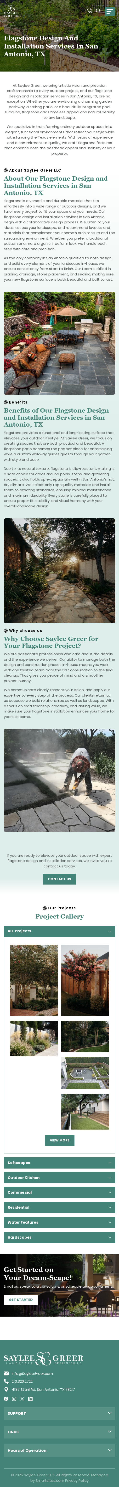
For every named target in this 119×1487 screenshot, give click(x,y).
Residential (59, 1207)
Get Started (21, 1299)
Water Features (59, 1222)
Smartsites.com (50, 1480)
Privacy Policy (77, 1480)
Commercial (59, 1192)
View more (59, 1140)
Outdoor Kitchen (59, 1177)
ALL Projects (59, 931)
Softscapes (59, 1162)
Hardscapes (59, 1237)
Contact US (59, 879)
